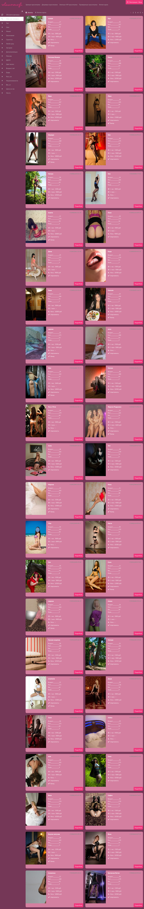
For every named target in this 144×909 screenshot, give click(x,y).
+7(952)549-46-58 (75, 640)
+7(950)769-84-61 (75, 18)
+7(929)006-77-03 (135, 174)
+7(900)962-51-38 (75, 213)
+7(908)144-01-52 (75, 174)
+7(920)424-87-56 (135, 834)
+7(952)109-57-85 (135, 562)
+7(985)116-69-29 (135, 213)
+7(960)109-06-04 (135, 679)
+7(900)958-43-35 (135, 251)
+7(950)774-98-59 (135, 407)
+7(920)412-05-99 (135, 717)
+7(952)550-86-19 (75, 601)
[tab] (29, 12)
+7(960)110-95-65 (135, 135)
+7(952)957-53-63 (75, 484)
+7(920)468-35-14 (135, 601)
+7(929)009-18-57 (135, 96)
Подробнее (78, 51)
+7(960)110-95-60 (75, 57)
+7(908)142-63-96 (75, 795)
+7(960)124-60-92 (75, 756)
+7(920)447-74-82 (75, 329)
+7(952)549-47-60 (135, 446)
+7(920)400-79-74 (75, 368)
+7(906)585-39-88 (135, 640)
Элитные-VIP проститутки (68, 5)
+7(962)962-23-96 (75, 251)
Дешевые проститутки (50, 5)
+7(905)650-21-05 (75, 717)
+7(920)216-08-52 (75, 407)
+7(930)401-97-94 (135, 18)
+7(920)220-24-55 (75, 135)
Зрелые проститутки (33, 5)
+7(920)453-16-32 (135, 290)
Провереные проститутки (88, 5)
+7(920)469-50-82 (75, 446)
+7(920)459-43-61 (75, 873)
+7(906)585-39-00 (75, 96)
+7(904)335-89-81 (75, 834)
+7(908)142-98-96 (135, 57)
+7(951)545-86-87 (75, 679)
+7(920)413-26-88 (135, 329)
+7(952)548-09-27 (75, 523)
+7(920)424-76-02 (135, 795)
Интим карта (103, 5)
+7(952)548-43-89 (135, 484)
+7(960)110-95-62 (135, 523)
